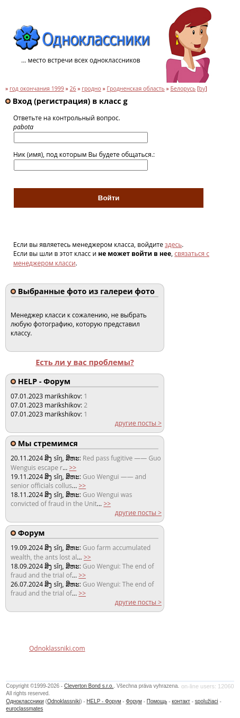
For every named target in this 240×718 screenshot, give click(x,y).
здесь (173, 244)
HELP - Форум (103, 701)
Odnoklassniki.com (57, 648)
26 (73, 88)
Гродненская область (135, 88)
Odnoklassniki (63, 701)
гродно (91, 88)
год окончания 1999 (37, 88)
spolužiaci (206, 701)
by (202, 88)
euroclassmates (24, 709)
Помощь (157, 701)
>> (72, 467)
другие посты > (138, 423)
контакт (181, 701)
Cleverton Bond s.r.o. (88, 686)
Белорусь (183, 88)
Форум (133, 701)
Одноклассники (24, 701)
